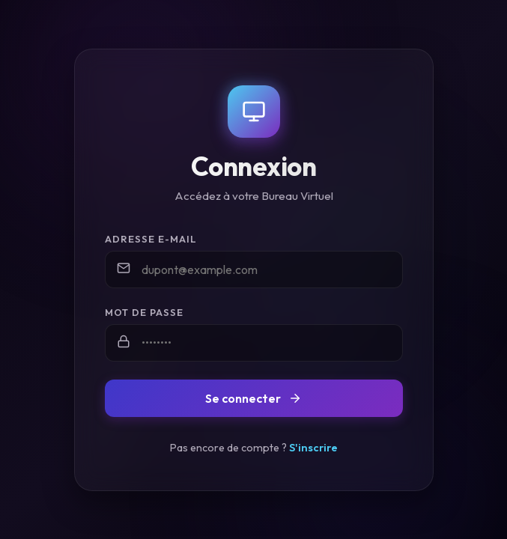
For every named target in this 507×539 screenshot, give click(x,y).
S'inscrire (313, 447)
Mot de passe (144, 312)
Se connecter (253, 398)
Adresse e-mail (151, 239)
